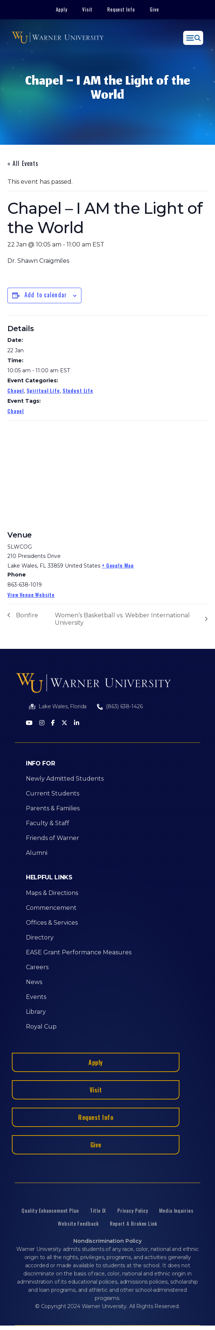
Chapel (15, 390)
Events (36, 996)
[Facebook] (53, 723)
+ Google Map (118, 565)
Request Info (121, 9)
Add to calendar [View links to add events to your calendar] (45, 294)
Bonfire (27, 615)
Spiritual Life (43, 390)
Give (154, 9)
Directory (40, 937)
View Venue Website (31, 594)
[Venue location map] (62, 474)
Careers (37, 967)
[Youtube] (29, 723)
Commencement (51, 907)
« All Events (22, 163)
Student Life (78, 390)
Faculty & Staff (47, 823)
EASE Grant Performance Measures (78, 952)
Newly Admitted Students (65, 778)
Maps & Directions (52, 892)
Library (36, 1011)
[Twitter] (64, 723)
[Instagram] (41, 723)
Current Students (52, 793)
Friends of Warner (52, 838)
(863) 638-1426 (124, 706)
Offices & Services (52, 922)
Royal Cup (41, 1026)
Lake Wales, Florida (62, 706)
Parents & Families (53, 808)
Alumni (36, 852)
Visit (87, 9)
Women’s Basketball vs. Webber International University (122, 619)
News (34, 982)
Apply (61, 9)
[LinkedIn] (76, 723)
